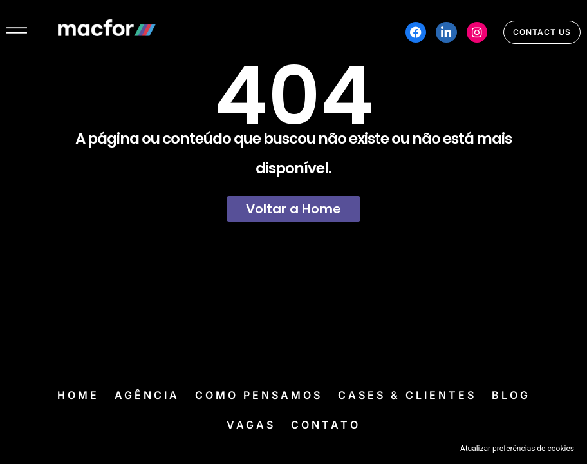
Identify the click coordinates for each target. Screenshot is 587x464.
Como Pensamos (258, 395)
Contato (325, 424)
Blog (511, 395)
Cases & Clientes (407, 395)
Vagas (251, 424)
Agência (147, 395)
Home (78, 395)
